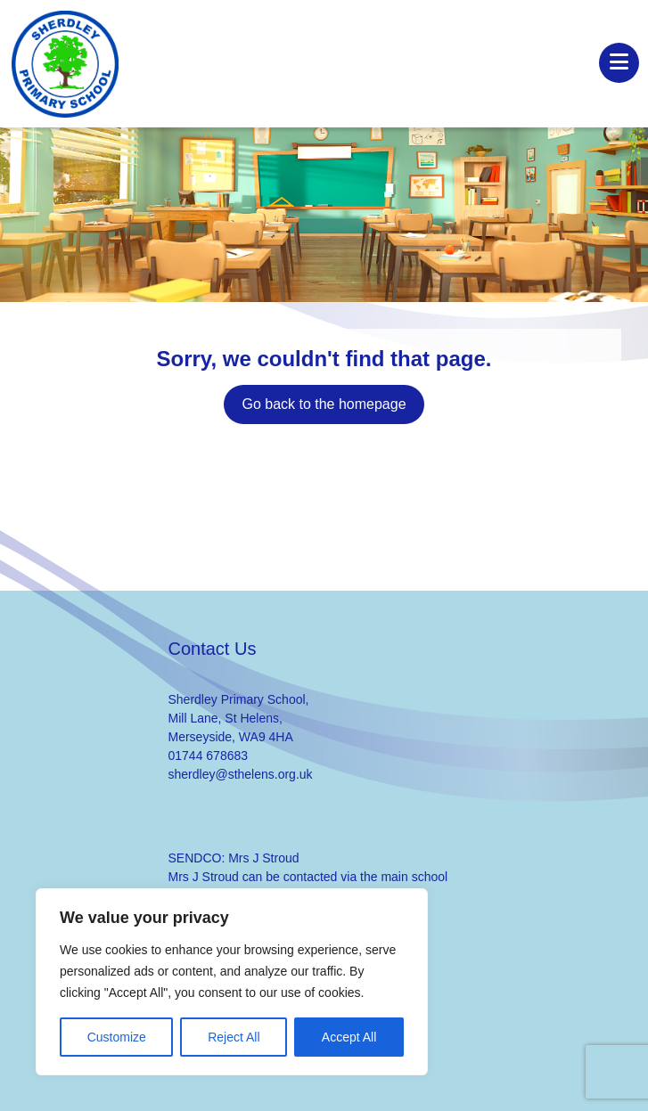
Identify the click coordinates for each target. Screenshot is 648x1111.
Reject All (233, 1037)
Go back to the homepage (324, 404)
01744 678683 (208, 755)
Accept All (349, 1037)
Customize (116, 1037)
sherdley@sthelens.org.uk (240, 774)
